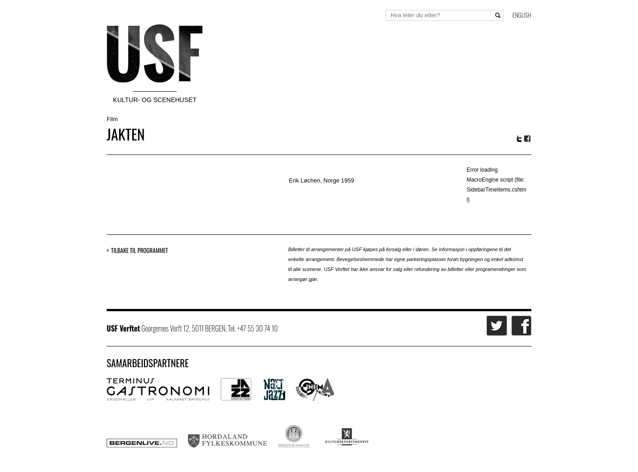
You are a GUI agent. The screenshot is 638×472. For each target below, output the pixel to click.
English (521, 14)
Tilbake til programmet (139, 250)
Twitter (519, 138)
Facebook (527, 139)
